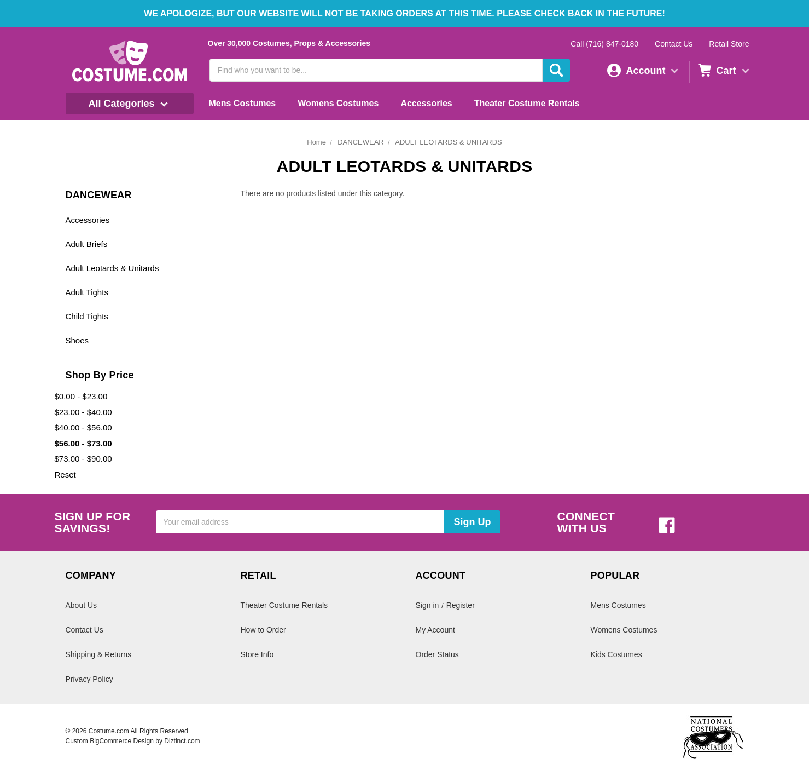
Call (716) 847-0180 (604, 43)
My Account (435, 629)
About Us (81, 605)
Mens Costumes (242, 103)
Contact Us (673, 43)
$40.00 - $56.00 (83, 427)
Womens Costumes (338, 103)
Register (460, 605)
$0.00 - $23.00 (81, 396)
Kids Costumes (616, 654)
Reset (65, 474)
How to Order (263, 629)
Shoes (77, 340)
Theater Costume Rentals (527, 103)
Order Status (437, 654)
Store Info (257, 654)
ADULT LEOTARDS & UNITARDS (448, 142)
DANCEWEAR (360, 142)
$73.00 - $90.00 (83, 458)
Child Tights (87, 316)
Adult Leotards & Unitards (112, 268)
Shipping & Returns (99, 654)
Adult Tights (87, 292)
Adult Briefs (87, 244)
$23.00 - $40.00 (83, 412)
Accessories (426, 103)
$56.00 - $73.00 (83, 443)
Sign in (427, 605)
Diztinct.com (182, 741)
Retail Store (729, 43)
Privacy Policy (89, 679)
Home (316, 142)
